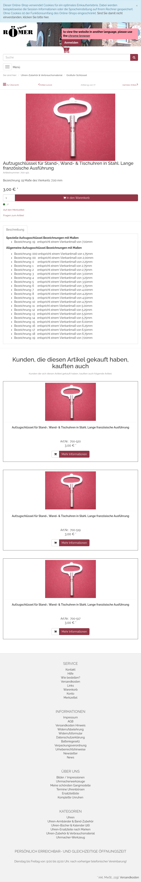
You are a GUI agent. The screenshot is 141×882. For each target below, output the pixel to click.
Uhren (70, 817)
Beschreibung (15, 229)
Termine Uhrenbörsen (71, 789)
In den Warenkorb (76, 197)
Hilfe (70, 673)
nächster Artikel (129, 85)
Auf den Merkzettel (13, 209)
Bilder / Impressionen (71, 777)
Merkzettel (70, 697)
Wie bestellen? (70, 677)
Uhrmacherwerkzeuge (70, 781)
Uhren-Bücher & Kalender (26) (70, 825)
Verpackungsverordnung (70, 745)
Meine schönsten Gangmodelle (70, 785)
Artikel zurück (46, 85)
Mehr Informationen (74, 454)
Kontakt (70, 669)
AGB (70, 721)
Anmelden (71, 42)
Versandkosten (70, 681)
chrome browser (79, 35)
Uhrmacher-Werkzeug (70, 837)
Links (70, 685)
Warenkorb (70, 689)
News (70, 757)
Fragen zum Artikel (13, 215)
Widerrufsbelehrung (70, 729)
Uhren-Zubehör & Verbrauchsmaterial (70, 833)
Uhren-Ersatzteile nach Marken (70, 829)
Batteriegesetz (70, 741)
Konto (70, 693)
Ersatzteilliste (70, 793)
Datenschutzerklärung (70, 737)
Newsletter (70, 753)
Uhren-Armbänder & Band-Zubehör (70, 821)
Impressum (70, 717)
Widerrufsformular (70, 733)
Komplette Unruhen (70, 797)
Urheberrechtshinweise (70, 749)
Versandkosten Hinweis (70, 725)
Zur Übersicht (13, 85)
